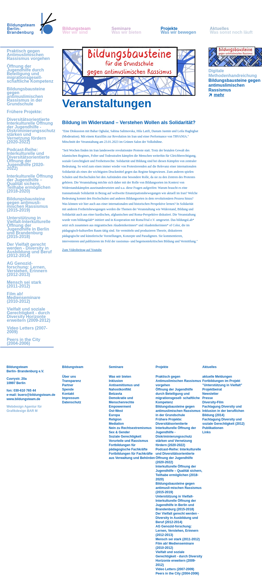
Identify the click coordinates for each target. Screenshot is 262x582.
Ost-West (116, 411)
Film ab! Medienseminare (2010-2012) (23, 297)
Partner (67, 385)
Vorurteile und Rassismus (128, 441)
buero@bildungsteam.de (36, 395)
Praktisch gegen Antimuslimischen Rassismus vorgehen (28, 54)
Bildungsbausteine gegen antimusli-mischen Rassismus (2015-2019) (27, 204)
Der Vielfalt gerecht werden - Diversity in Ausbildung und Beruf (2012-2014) (29, 250)
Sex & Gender (119, 432)
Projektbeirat (212, 389)
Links (206, 432)
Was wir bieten (120, 376)
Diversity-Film (213, 402)
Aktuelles (234, 30)
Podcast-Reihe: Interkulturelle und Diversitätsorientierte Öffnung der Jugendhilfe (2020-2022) (28, 159)
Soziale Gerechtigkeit (125, 436)
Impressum (70, 398)
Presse (207, 398)
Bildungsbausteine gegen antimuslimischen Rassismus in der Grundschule (26, 96)
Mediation (116, 424)
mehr (219, 95)
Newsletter (210, 394)
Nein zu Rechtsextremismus (130, 428)
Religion (115, 419)
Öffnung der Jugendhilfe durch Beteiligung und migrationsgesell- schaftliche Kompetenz (30, 73)
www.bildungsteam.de (23, 399)
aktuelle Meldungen (217, 376)
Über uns (69, 376)
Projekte (185, 30)
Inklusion (116, 381)
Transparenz (71, 381)
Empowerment (120, 406)
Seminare (136, 30)
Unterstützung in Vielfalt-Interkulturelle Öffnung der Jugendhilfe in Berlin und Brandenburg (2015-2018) (28, 227)
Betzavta (115, 394)
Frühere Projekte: (24, 112)
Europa (114, 415)
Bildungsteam (87, 30)
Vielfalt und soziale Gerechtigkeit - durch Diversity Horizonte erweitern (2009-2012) (28, 314)
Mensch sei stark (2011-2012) (24, 284)
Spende (68, 389)
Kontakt (68, 394)
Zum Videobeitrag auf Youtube (82, 250)
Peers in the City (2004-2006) (23, 341)
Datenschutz (71, 402)
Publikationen (213, 428)
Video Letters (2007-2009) (27, 330)
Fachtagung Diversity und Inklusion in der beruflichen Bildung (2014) (223, 411)
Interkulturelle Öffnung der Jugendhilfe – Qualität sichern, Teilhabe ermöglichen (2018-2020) (30, 183)
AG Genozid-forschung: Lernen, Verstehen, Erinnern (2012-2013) (27, 269)
